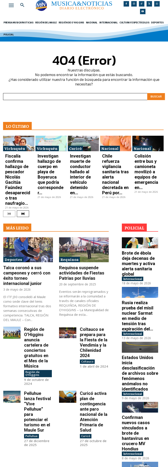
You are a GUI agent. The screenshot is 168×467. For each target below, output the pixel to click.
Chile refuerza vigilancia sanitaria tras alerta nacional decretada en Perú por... (113, 158)
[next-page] (23, 176)
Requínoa (69, 221)
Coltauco (86, 302)
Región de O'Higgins (31, 308)
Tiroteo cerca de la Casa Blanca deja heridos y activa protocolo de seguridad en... (140, 435)
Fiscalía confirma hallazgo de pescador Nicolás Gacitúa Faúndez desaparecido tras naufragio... (18, 159)
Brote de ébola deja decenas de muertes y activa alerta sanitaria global (139, 221)
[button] (22, 5)
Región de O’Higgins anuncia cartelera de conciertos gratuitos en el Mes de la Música (38, 291)
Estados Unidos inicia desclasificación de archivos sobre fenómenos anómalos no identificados (138, 307)
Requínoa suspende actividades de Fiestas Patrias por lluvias (83, 231)
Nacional (110, 145)
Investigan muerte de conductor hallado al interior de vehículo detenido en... (82, 157)
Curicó (75, 145)
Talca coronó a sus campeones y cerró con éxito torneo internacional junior (27, 233)
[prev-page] (9, 176)
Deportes (13, 221)
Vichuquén (14, 145)
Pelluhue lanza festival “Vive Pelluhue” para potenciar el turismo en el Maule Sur (35, 337)
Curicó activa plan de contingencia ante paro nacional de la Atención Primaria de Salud (94, 335)
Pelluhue (30, 352)
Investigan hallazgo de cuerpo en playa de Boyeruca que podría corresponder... (51, 157)
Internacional (136, 231)
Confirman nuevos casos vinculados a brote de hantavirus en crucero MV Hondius (139, 349)
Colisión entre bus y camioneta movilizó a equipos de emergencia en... (147, 157)
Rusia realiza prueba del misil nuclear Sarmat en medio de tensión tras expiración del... (140, 263)
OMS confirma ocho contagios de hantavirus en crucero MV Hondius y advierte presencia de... (139, 391)
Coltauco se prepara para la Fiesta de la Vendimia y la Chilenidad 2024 (92, 289)
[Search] (156, 93)
